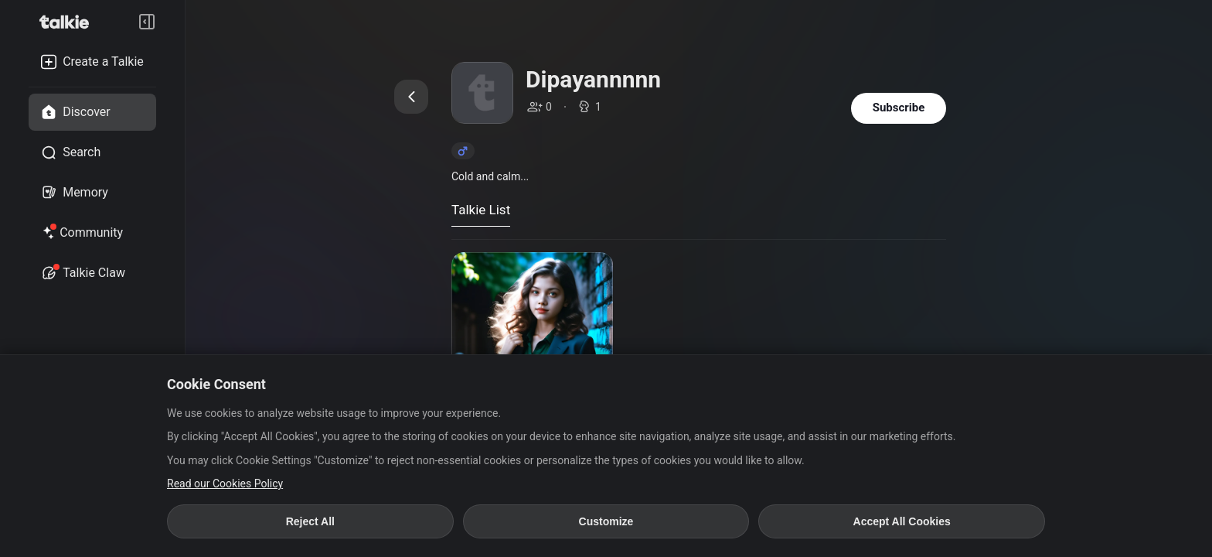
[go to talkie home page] (69, 21)
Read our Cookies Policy (225, 483)
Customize (606, 521)
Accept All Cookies (902, 521)
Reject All (310, 521)
